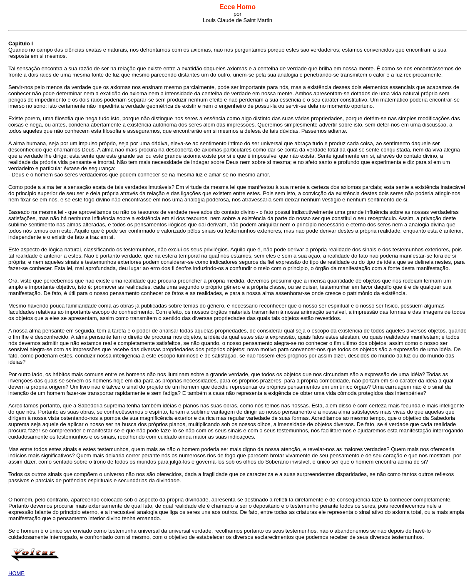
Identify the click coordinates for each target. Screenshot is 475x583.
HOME (16, 573)
